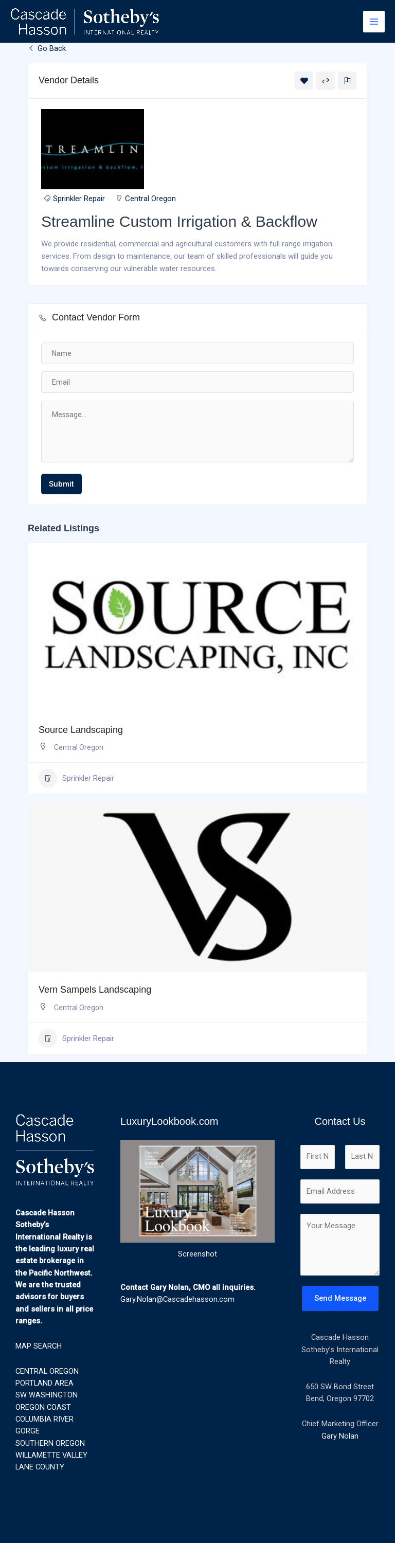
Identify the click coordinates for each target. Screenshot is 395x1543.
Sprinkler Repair (79, 198)
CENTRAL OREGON (47, 1371)
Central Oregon (150, 198)
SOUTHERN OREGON (50, 1443)
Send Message (340, 1298)
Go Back (47, 48)
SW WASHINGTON (46, 1395)
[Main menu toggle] (374, 21)
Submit (61, 484)
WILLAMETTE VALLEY (51, 1455)
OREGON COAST (43, 1407)
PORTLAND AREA (44, 1383)
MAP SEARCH (38, 1346)
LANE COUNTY (39, 1467)
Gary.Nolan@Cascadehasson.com (177, 1299)
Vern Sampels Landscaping (95, 989)
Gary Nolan (339, 1436)
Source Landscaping (81, 730)
